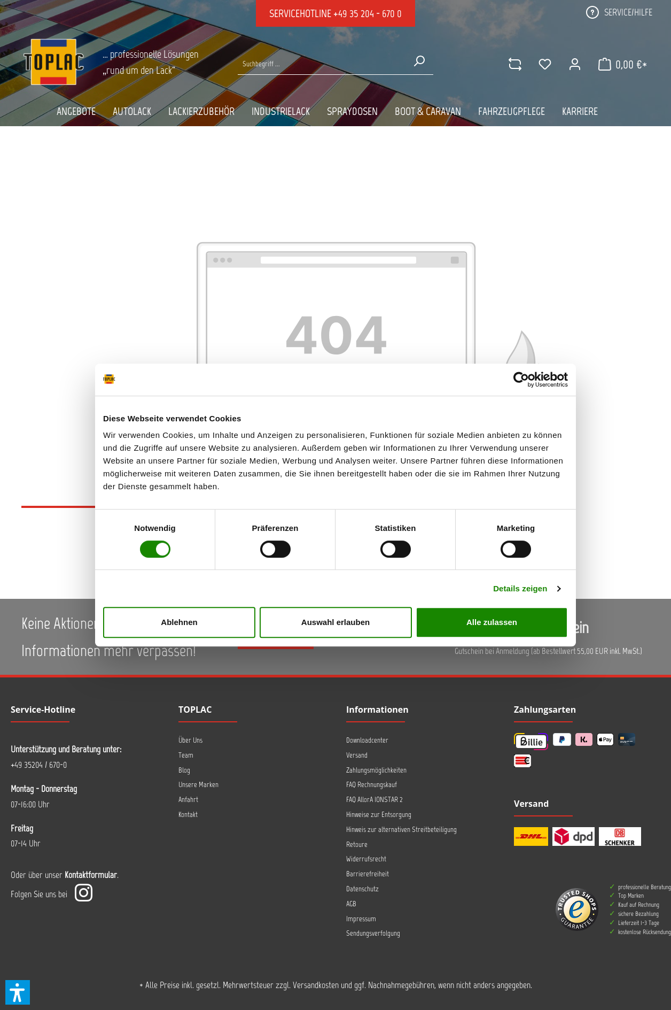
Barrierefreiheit (367, 873)
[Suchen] (418, 60)
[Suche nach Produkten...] (321, 63)
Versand (357, 755)
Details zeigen (520, 588)
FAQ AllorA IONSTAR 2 (374, 799)
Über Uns (190, 740)
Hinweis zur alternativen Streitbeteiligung (401, 829)
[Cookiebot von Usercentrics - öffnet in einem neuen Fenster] (521, 380)
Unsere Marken (198, 784)
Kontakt (188, 814)
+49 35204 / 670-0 (39, 764)
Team (185, 755)
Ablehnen (179, 622)
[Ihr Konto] (574, 64)
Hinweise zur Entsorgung (378, 814)
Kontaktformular (91, 874)
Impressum (361, 918)
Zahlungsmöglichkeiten (376, 770)
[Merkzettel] (544, 64)
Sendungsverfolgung (373, 933)
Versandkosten (316, 985)
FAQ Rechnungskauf (371, 784)
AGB (351, 903)
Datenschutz (362, 888)
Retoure (357, 844)
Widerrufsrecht (366, 858)
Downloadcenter (367, 740)
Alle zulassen (491, 622)
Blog (184, 770)
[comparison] (514, 64)
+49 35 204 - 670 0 (367, 13)
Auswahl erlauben (335, 622)
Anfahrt (188, 799)
